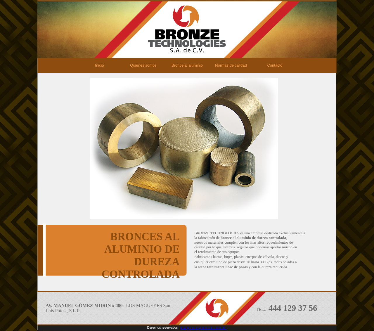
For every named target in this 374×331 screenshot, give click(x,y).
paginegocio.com (203, 327)
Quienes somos (143, 65)
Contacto (274, 65)
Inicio (99, 65)
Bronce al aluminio (187, 65)
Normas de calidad (231, 65)
